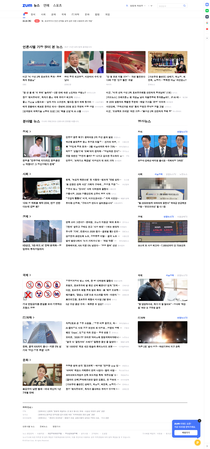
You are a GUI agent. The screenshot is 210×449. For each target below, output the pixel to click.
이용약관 (40, 433)
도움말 (104, 433)
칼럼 (97, 14)
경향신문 (67, 84)
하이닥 (108, 84)
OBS (24, 84)
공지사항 (84, 433)
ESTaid (27, 440)
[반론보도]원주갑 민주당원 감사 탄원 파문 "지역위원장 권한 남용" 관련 (66, 414)
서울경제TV (182, 216)
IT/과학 (75, 14)
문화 (87, 14)
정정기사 (27, 407)
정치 (33, 14)
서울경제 (158, 174)
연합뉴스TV (182, 131)
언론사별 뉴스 (29, 426)
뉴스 (37, 5)
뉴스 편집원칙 (28, 433)
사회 (43, 14)
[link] (207, 4)
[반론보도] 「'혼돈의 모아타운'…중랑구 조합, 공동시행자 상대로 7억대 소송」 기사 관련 (73, 418)
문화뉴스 (151, 84)
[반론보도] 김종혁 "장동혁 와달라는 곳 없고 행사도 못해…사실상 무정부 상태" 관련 (71, 411)
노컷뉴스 (183, 174)
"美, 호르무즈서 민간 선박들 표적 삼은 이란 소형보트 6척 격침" (67, 21)
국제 (63, 14)
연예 (46, 5)
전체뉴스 (43, 426)
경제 (53, 14)
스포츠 (57, 5)
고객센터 (94, 433)
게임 (107, 14)
